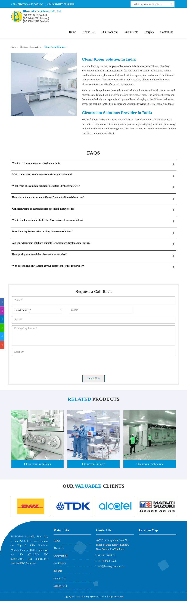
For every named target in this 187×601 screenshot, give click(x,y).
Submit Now (93, 378)
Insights (149, 31)
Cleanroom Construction (29, 47)
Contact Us (166, 31)
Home (72, 31)
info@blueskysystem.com (61, 3)
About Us (89, 31)
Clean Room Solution (54, 47)
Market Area (60, 585)
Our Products (110, 31)
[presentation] (39, 365)
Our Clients (131, 31)
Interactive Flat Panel (91, 4)
